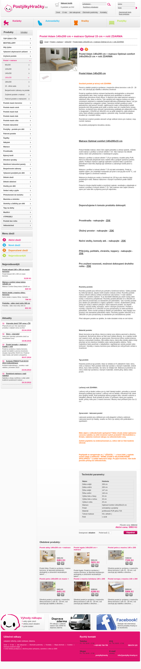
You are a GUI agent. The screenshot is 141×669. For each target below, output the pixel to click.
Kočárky (17, 21)
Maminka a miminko (11, 199)
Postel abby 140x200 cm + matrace (55, 547)
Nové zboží (14, 245)
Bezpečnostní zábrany (12, 169)
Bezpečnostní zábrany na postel (17, 90)
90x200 (8, 65)
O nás (64, 12)
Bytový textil (8, 155)
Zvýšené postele (9, 56)
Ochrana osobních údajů (12, 647)
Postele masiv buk (10, 112)
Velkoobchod (8, 225)
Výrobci (24, 32)
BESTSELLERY (9, 43)
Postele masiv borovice (12, 103)
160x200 (8, 78)
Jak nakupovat (74, 12)
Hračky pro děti (9, 186)
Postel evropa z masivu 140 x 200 (122, 579)
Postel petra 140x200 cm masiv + (54, 579)
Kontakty (103, 12)
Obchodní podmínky (90, 12)
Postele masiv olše (10, 121)
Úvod (58, 12)
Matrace (6, 147)
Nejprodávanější (17, 255)
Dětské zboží (8, 177)
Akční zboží (14, 240)
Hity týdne (7, 47)
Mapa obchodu (59, 645)
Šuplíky (6, 138)
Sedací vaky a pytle (11, 190)
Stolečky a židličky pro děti (14, 204)
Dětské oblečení (9, 182)
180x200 (8, 82)
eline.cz (50, 649)
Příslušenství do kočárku (13, 195)
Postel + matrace (10, 60)
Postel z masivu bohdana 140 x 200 (89, 579)
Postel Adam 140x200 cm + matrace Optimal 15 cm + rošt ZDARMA (98, 42)
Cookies (70, 645)
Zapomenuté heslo (125, 12)
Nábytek (6, 142)
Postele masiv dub (10, 116)
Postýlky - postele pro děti (13, 129)
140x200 (8, 73)
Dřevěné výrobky (10, 160)
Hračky (85, 21)
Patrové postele (9, 134)
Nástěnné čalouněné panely (14, 164)
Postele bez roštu (10, 221)
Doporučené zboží (18, 250)
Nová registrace (124, 14)
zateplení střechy (10, 641)
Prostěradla (8, 151)
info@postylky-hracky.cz (127, 655)
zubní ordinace (22, 641)
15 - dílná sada (10, 86)
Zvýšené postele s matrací (15, 95)
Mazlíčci (6, 212)
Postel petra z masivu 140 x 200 (122, 547)
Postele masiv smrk (11, 107)
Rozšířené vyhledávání (90, 7)
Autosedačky (53, 21)
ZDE (108, 220)
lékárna (32, 641)
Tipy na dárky (8, 208)
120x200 (8, 69)
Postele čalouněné (10, 125)
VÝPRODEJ (8, 217)
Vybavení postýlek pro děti (14, 173)
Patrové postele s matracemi (15, 99)
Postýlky (122, 21)
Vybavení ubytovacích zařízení (15, 52)
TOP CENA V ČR (9, 39)
